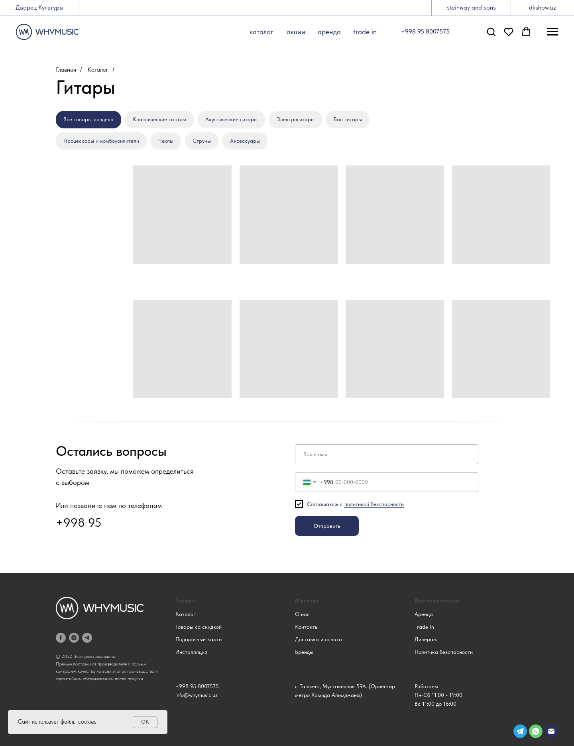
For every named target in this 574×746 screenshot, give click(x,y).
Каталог (97, 69)
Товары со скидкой (198, 627)
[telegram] (87, 638)
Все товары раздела (88, 119)
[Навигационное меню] (552, 32)
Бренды (304, 652)
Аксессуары (245, 141)
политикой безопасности (374, 504)
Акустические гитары (231, 119)
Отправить (327, 526)
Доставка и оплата (318, 639)
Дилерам (426, 639)
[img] (551, 731)
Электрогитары (296, 119)
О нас (302, 614)
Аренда (424, 614)
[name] (386, 454)
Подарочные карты (198, 639)
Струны (202, 141)
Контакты (306, 627)
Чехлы (165, 141)
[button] (491, 31)
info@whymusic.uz (196, 695)
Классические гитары (159, 119)
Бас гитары (348, 119)
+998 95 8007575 (197, 686)
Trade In (424, 627)
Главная (66, 69)
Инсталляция (191, 652)
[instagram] (74, 638)
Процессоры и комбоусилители (101, 141)
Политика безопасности (444, 652)
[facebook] (61, 638)
